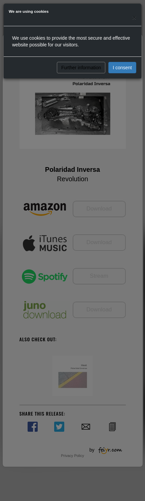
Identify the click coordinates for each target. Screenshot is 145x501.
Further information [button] (81, 67)
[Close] (134, 17)
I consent (122, 67)
